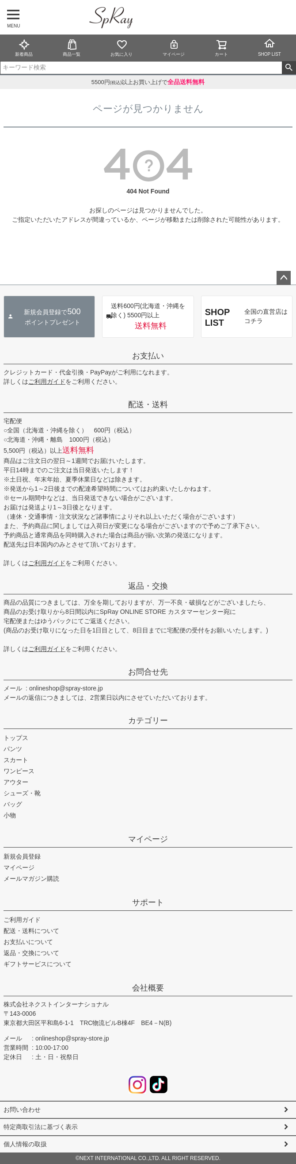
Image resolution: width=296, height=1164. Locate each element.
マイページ (174, 48)
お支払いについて (28, 941)
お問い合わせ (22, 1109)
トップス (16, 737)
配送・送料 (148, 404)
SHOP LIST (269, 47)
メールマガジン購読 (31, 878)
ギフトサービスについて (38, 963)
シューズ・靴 (22, 793)
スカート (16, 759)
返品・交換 (148, 586)
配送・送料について (31, 930)
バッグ (13, 804)
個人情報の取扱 (25, 1144)
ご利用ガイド (46, 381)
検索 (289, 68)
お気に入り (121, 48)
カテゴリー (148, 720)
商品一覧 (71, 48)
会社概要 (148, 987)
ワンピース (19, 771)
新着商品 (24, 48)
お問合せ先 (148, 671)
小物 (10, 815)
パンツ (13, 748)
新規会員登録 (22, 856)
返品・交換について (31, 952)
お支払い (148, 355)
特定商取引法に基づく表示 (41, 1126)
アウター (16, 782)
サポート (148, 902)
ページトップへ (284, 278)
